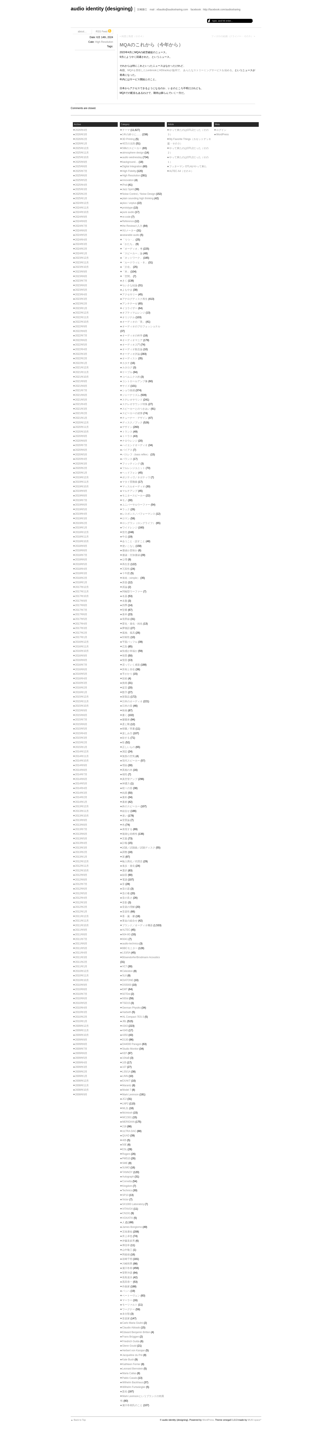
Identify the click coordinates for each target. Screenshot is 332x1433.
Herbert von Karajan (133, 1350)
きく (124, 280)
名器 (124, 596)
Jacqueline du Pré (132, 1355)
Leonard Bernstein (132, 1368)
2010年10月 (82, 980)
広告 (124, 646)
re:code (126, 216)
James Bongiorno (132, 1227)
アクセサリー (129, 294)
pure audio (128, 212)
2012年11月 (82, 865)
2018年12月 (82, 532)
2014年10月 (82, 760)
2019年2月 (81, 523)
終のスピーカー (131, 806)
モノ (124, 500)
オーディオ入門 (131, 344)
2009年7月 (81, 1048)
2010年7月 (81, 993)
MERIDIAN (128, 1121)
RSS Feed (103, 31)
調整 (124, 852)
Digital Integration (132, 166)
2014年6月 (81, 779)
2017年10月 (82, 596)
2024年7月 (81, 225)
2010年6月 (81, 998)
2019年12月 (82, 477)
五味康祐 (127, 1231)
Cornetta (127, 1181)
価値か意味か (129, 550)
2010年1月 (81, 1021)
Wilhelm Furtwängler (133, 1387)
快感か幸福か (129, 650)
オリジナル (128, 317)
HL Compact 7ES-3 (133, 1016)
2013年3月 (81, 847)
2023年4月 (81, 294)
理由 (124, 765)
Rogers (126, 1153)
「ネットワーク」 (132, 257)
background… (130, 161)
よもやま (127, 289)
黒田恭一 (127, 1281)
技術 (124, 678)
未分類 (126, 1313)
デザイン (127, 427)
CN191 (126, 1213)
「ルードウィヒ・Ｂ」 (135, 262)
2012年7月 (81, 884)
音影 (124, 902)
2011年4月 (81, 952)
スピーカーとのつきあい (136, 408)
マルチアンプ (129, 490)
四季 (124, 605)
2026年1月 (81, 143)
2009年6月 (81, 1053)
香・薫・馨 (128, 916)
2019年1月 (81, 527)
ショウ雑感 (128, 390)
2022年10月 (82, 321)
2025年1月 (81, 198)
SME (125, 1163)
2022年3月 (81, 353)
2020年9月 (81, 436)
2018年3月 (81, 573)
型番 (124, 609)
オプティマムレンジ (133, 312)
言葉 (124, 838)
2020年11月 (82, 427)
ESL (124, 1149)
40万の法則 (128, 143)
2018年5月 (81, 564)
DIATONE (127, 980)
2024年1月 (81, 253)
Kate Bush (128, 1359)
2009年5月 (81, 1057)
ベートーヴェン (131, 1295)
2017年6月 (81, 614)
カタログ (127, 367)
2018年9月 (81, 545)
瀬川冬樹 (127, 1268)
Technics (127, 1190)
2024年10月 (82, 212)
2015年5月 (81, 728)
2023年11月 (82, 262)
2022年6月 (81, 340)
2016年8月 (81, 660)
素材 (124, 801)
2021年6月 (81, 395)
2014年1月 (81, 801)
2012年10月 (82, 870)
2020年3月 (81, 463)
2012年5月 (81, 893)
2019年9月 (81, 490)
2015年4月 (81, 733)
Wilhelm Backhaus (132, 1382)
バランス (127, 458)
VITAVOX (127, 1208)
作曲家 (126, 1286)
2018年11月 (82, 536)
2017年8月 (81, 605)
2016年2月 (81, 687)
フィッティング (131, 463)
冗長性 (126, 568)
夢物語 (126, 628)
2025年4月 (81, 184)
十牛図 (126, 573)
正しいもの (128, 747)
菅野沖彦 (127, 1272)
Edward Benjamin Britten (136, 1332)
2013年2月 (81, 852)
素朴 (124, 797)
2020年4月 (81, 458)
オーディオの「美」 (133, 321)
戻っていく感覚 (131, 664)
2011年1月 (81, 966)
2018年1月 (81, 582)
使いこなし (128, 545)
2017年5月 (81, 619)
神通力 (126, 783)
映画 (124, 710)
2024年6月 (81, 230)
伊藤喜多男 (128, 1240)
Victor (125, 1199)
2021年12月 (82, 367)
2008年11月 (82, 1085)
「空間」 (127, 276)
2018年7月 (81, 555)
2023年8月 (81, 276)
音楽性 (126, 911)
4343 (125, 1025)
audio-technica (130, 943)
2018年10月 (82, 541)
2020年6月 (81, 449)
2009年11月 (82, 1030)
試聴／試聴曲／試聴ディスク (138, 847)
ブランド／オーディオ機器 (137, 925)
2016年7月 (81, 664)
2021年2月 (81, 413)
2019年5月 (81, 509)
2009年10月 (82, 1035)
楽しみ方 (127, 733)
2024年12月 (82, 203)
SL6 (124, 975)
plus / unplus (129, 203)
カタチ (126, 363)
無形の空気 (128, 756)
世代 (124, 532)
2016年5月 (81, 673)
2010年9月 (81, 984)
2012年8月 (81, 879)
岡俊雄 (126, 1254)
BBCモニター (130, 948)
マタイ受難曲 (129, 481)
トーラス (127, 436)
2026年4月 (81, 130)
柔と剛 (126, 724)
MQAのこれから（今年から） (151, 44)
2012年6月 (81, 888)
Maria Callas (129, 1373)
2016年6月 (81, 669)
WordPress (222, 134)
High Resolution (104, 41)
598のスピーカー (132, 148)
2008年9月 (81, 1094)
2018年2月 (81, 577)
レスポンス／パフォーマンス (138, 513)
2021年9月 (81, 381)
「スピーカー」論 (132, 253)
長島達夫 (127, 1277)
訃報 (124, 843)
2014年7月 (81, 774)
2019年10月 (82, 486)
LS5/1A (126, 1071)
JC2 (124, 1098)
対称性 (126, 637)
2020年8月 (81, 440)
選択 (124, 870)
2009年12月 (82, 1025)
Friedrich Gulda (131, 1341)
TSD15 (126, 1003)
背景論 (126, 820)
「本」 (126, 271)
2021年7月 (81, 390)
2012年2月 (81, 906)
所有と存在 (128, 669)
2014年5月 (81, 783)
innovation (128, 180)
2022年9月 (81, 326)
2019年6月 (81, 504)
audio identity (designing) (102, 8)
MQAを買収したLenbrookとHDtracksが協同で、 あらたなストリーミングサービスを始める (179, 70)
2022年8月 (81, 331)
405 (124, 1140)
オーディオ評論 (131, 353)
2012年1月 (81, 911)
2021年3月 (81, 408)
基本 (124, 614)
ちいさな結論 (129, 285)
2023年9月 (81, 271)
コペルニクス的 (131, 376)
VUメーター (129, 230)
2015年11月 (82, 701)
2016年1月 (81, 692)
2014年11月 (82, 756)
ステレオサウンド (132, 399)
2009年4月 (81, 1062)
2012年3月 (81, 902)
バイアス (127, 449)
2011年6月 (81, 943)
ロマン (126, 518)
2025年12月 (82, 148)
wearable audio (130, 235)
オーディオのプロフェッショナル (141, 326)
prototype (127, 207)
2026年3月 (81, 134)
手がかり (127, 673)
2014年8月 (81, 769)
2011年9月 (81, 929)
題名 (124, 1391)
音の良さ (127, 897)
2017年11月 (82, 591)
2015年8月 (81, 715)
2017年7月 (81, 609)
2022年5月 (81, 344)
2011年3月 (81, 957)
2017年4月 (81, 623)
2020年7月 (81, 445)
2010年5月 (81, 1003)
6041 (125, 939)
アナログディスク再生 (135, 298)
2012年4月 (81, 897)
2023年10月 (82, 266)
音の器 (126, 888)
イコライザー (129, 308)
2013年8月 (81, 824)
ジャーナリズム (131, 395)
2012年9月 (81, 874)
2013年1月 (81, 856)
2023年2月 (81, 303)
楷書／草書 (128, 728)
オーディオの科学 (132, 335)
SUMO (126, 1167)
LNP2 (125, 1103)
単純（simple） (131, 577)
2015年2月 (81, 742)
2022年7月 (81, 335)
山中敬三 (127, 1249)
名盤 (124, 600)
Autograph (128, 1176)
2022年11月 (82, 317)
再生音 (126, 564)
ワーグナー (128, 1309)
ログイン (221, 130)
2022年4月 (81, 349)
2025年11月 (82, 152)
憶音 (124, 660)
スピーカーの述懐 (132, 413)
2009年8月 (81, 1044)
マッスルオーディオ (133, 486)
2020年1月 (81, 472)
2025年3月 (81, 189)
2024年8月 (81, 221)
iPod (124, 184)
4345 (125, 1030)
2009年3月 (81, 1066)
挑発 (124, 682)
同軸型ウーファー (132, 591)
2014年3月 (81, 792)
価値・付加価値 (131, 555)
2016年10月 (82, 650)
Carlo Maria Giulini (132, 1322)
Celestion (127, 971)
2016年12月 (82, 641)
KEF (124, 1053)
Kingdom (127, 1185)
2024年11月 (82, 207)
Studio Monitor (130, 1048)
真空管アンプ (129, 779)
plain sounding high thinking (138, 198)
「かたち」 (128, 244)
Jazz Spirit (128, 189)
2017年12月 (82, 587)
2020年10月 (82, 431)
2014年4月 (81, 788)
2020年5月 (81, 454)
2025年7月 (81, 171)
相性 (124, 774)
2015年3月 (81, 737)
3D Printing (128, 139)
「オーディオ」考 (132, 248)
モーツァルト (129, 1304)
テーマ (126, 130)
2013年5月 (81, 838)
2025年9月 (81, 161)
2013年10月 (82, 815)
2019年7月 (81, 500)
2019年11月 (82, 481)
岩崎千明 (127, 1259)
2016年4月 (81, 678)
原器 (124, 582)
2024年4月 (81, 239)
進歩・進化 (128, 865)
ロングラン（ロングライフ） (138, 523)
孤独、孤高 (128, 632)
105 (124, 1062)
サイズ (126, 385)
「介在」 (127, 266)
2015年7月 (81, 719)
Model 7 (126, 1089)
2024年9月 (81, 216)
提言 (124, 687)
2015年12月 (82, 696)
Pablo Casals (129, 1377)
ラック (126, 509)
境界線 (126, 619)
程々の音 (127, 788)
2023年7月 (81, 280)
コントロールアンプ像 (135, 381)
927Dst (126, 993)
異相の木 (127, 769)
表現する (127, 829)
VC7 (124, 966)
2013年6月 (81, 833)
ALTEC (126, 929)
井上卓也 (127, 1236)
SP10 (125, 1195)
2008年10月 (82, 1089)
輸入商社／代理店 (132, 861)
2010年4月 (81, 1007)
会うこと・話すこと (133, 541)
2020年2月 (81, 468)
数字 (124, 692)
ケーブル (127, 372)
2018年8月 (81, 550)
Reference (128, 221)
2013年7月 (81, 829)
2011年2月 (81, 961)
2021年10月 (82, 376)
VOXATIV (127, 1217)
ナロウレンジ (129, 440)
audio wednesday (132, 157)
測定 (124, 751)
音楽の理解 (128, 906)
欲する (126, 737)
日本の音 (127, 705)
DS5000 (126, 984)
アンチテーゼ (129, 303)
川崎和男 (127, 1263)
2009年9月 (81, 1039)
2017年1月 (81, 637)
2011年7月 (81, 939)
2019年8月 (81, 495)
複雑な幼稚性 (129, 833)
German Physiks (131, 1007)
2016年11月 (82, 646)
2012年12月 (82, 861)
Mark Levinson (130, 1094)
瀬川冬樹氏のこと (132, 1405)
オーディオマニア (132, 340)
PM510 (126, 1158)
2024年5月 (81, 235)
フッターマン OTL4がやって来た (188, 166)
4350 (125, 1035)
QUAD (126, 1135)
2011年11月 (82, 920)
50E (124, 1144)
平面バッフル (129, 641)
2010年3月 (81, 1012)
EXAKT (126, 1080)
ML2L (125, 1108)
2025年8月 (81, 166)
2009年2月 (81, 1071)
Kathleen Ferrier (131, 1364)
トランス (127, 431)
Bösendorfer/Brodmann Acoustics (141, 957)
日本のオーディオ (132, 701)
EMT (124, 989)
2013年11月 (82, 811)
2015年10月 (82, 705)
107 (124, 1066)
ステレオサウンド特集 (135, 404)
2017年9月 (81, 600)
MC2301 (127, 1117)
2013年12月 (82, 806)
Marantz (126, 1085)
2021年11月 (82, 372)
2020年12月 (82, 422)
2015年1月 (81, 747)
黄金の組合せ (129, 920)
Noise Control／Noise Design (138, 193)
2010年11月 (82, 975)
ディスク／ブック (132, 422)
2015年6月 (81, 724)
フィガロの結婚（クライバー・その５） (232, 36)
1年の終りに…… (131, 134)
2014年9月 (81, 765)
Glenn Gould (129, 1345)
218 (124, 1126)
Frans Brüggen (130, 1336)
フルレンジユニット (133, 468)
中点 (124, 536)
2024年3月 (81, 244)
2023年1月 (81, 308)
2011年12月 (82, 916)
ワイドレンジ (129, 527)
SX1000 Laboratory (133, 1204)
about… (82, 31)
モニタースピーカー (133, 495)
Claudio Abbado (131, 1327)
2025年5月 (81, 180)
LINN (125, 1076)
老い (124, 815)
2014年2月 (81, 797)
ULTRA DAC (129, 1131)
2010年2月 (81, 1016)
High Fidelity (129, 171)
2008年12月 (82, 1080)
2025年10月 (82, 157)
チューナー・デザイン (135, 417)
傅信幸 (126, 1245)
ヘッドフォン (129, 472)
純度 (124, 792)
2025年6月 (81, 175)
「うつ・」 (128, 239)
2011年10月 (82, 925)
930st (125, 998)
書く (124, 715)
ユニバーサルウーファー (136, 504)
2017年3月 (81, 628)
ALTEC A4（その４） (181, 171)
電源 (124, 879)
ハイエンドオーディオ (135, 445)
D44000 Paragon (131, 1044)
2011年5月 (81, 948)
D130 (125, 1039)
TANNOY (127, 1172)
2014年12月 (82, 751)
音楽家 (126, 1318)
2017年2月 (81, 632)
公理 (124, 559)
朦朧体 (126, 719)
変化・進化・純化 (132, 623)
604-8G (126, 934)
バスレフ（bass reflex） (136, 454)
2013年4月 (81, 843)
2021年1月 (81, 417)
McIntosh (127, 1112)
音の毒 (126, 893)
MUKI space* (254, 1420)
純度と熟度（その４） (133, 36)
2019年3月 (81, 518)
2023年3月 (81, 298)
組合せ (126, 811)
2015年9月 (81, 710)
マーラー (127, 1300)
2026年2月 (81, 139)
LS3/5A (126, 952)
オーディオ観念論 (132, 349)
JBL (124, 1021)
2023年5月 (81, 289)
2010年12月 (82, 971)
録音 (124, 874)
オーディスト (129, 358)
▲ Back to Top (78, 1420)
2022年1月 (81, 363)
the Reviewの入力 (132, 225)
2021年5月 (81, 399)
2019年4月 (81, 513)
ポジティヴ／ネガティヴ (136, 477)
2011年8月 (81, 934)
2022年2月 (81, 358)
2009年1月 (81, 1076)
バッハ (126, 1290)
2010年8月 (81, 989)
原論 (124, 587)
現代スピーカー (131, 760)
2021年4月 (81, 404)
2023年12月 (82, 257)
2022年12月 (82, 312)
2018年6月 (81, 559)
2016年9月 (81, 655)
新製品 (126, 696)
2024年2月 (81, 248)
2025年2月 (81, 193)
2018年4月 (81, 568)
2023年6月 (81, 285)
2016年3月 (81, 682)
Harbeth (126, 1012)
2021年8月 (81, 385)
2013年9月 (81, 820)
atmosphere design (133, 152)
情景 (124, 655)
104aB (126, 1057)
